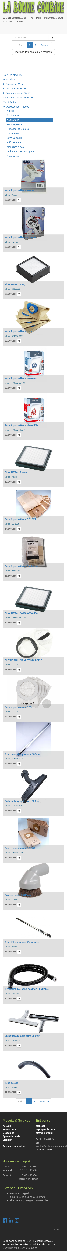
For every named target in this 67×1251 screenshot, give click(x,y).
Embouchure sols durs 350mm (22, 1036)
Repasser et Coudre (18, 129)
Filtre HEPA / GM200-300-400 (21, 613)
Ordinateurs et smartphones (22, 151)
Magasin (7, 1139)
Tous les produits (12, 75)
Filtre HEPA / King (15, 284)
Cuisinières (13, 133)
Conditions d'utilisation (42, 1244)
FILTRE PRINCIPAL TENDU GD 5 (23, 660)
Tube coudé (11, 1083)
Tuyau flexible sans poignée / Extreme (27, 989)
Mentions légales (43, 1241)
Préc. (22, 45)
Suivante (45, 45)
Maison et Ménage (16, 88)
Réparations (9, 1129)
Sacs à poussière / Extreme (20, 237)
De (58, 1229)
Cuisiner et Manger (16, 84)
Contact (40, 1126)
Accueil (7, 1126)
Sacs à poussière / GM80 (19, 331)
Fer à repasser (15, 124)
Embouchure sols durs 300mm (22, 801)
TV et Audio (9, 102)
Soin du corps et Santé (18, 93)
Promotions (9, 79)
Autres (10, 110)
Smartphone (13, 156)
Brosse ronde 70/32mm (18, 895)
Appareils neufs (11, 1136)
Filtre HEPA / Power (16, 472)
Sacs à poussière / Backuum (21, 566)
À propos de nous (45, 1129)
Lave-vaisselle (14, 138)
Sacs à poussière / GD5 (18, 707)
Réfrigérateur (14, 142)
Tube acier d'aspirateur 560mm (22, 754)
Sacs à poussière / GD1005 (20, 519)
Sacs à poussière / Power (19, 190)
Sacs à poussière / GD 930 (20, 848)
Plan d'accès (46, 1149)
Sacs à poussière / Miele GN (21, 378)
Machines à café (16, 147)
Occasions (8, 1132)
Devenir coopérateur (14, 1146)
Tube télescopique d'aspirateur (22, 942)
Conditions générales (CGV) (18, 1241)
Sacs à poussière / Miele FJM (21, 425)
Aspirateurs (13, 115)
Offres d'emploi (44, 1132)
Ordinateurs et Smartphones (18, 97)
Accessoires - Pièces (17, 106)
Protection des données (15, 1244)
